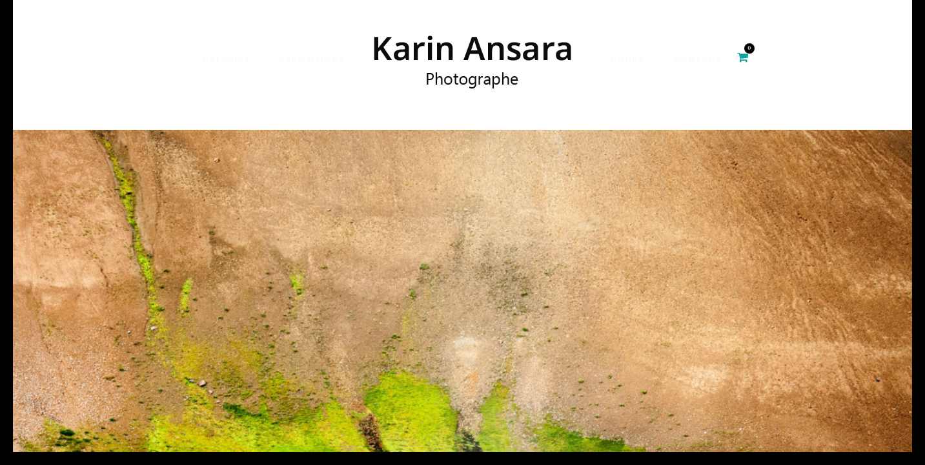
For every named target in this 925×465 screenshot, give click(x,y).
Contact (697, 60)
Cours (627, 60)
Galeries (226, 60)
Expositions (312, 60)
